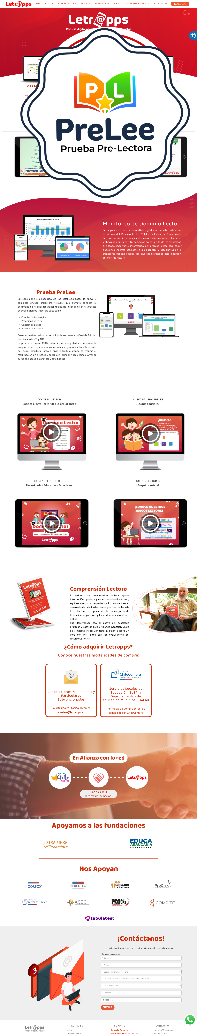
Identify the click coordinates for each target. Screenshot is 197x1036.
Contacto (160, 3)
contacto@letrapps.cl (163, 1030)
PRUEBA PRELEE (67, 3)
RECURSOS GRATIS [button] (137, 3)
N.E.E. (117, 3)
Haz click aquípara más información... (98, 794)
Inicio (69, 1030)
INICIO (25, 3)
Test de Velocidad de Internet (124, 1033)
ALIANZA (86, 3)
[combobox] (141, 972)
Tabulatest (102, 3)
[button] (181, 4)
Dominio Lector (43, 3)
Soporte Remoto (119, 1030)
